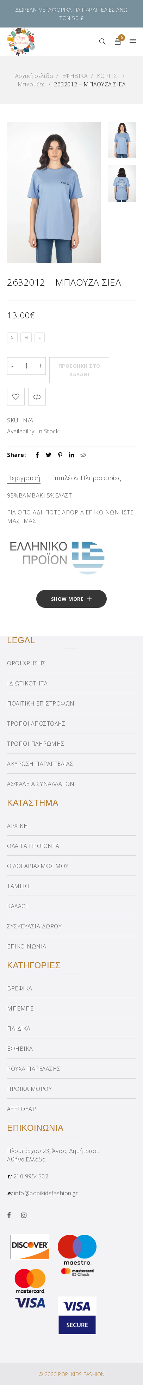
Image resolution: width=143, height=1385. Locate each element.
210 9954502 (31, 1176)
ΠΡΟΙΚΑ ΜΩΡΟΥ (29, 1089)
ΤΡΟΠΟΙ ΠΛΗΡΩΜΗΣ (35, 744)
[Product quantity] (26, 366)
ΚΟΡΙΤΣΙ (108, 76)
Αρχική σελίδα (34, 76)
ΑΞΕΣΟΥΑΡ (21, 1109)
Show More (67, 599)
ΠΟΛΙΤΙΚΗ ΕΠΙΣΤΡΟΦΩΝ (41, 703)
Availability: (21, 431)
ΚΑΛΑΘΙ (17, 906)
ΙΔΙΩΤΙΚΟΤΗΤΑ (27, 683)
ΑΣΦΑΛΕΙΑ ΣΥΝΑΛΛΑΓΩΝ (41, 784)
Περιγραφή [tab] (24, 478)
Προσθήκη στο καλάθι (79, 370)
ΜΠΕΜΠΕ (20, 1008)
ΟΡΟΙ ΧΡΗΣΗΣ (26, 663)
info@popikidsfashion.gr (46, 1193)
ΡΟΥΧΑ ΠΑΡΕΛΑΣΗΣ (34, 1069)
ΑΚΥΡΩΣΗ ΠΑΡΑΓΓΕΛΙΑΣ (40, 764)
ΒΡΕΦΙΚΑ (19, 988)
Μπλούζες (31, 84)
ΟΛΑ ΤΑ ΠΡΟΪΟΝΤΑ (33, 846)
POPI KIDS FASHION (81, 1374)
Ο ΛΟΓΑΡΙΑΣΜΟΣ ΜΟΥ (38, 866)
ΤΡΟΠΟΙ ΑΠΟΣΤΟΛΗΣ (36, 723)
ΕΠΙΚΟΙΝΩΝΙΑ (26, 946)
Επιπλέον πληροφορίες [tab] (86, 478)
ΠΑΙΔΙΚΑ (19, 1028)
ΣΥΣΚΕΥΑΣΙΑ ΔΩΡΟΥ (34, 926)
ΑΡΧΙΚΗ (17, 826)
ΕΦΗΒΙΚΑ (75, 76)
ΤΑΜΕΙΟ (18, 886)
